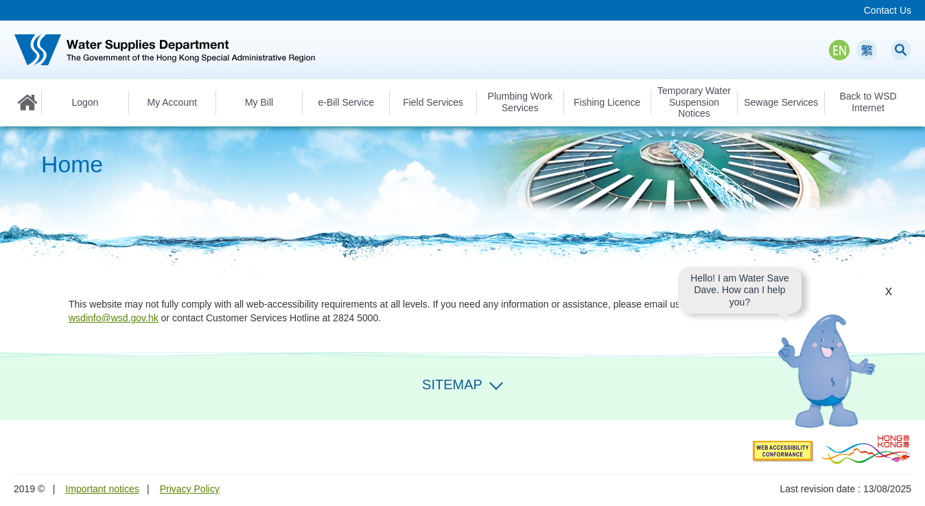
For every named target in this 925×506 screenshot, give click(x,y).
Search (901, 50)
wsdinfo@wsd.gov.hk (114, 317)
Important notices (102, 488)
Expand (496, 383)
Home (27, 102)
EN (839, 50)
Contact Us (887, 10)
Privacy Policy (190, 488)
